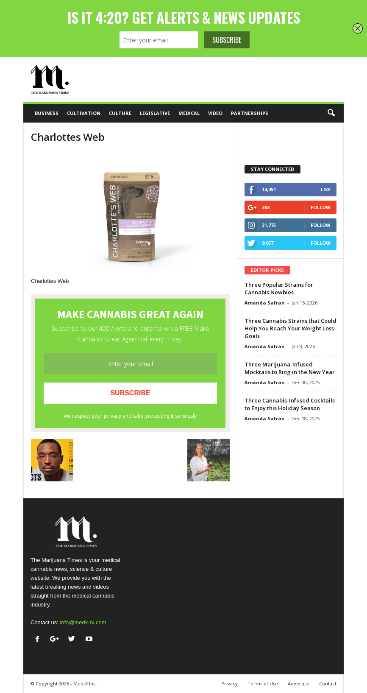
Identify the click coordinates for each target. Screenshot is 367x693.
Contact (327, 683)
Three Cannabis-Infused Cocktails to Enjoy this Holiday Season (290, 404)
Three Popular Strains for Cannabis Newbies (279, 288)
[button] (331, 113)
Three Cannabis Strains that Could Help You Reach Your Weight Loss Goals (290, 328)
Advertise (298, 683)
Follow (321, 207)
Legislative (155, 113)
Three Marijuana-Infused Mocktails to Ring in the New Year (290, 368)
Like (326, 189)
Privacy (229, 683)
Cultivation (83, 113)
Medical (189, 113)
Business (46, 113)
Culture (120, 113)
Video (215, 113)
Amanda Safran (265, 302)
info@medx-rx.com (83, 622)
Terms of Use (262, 683)
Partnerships (249, 113)
